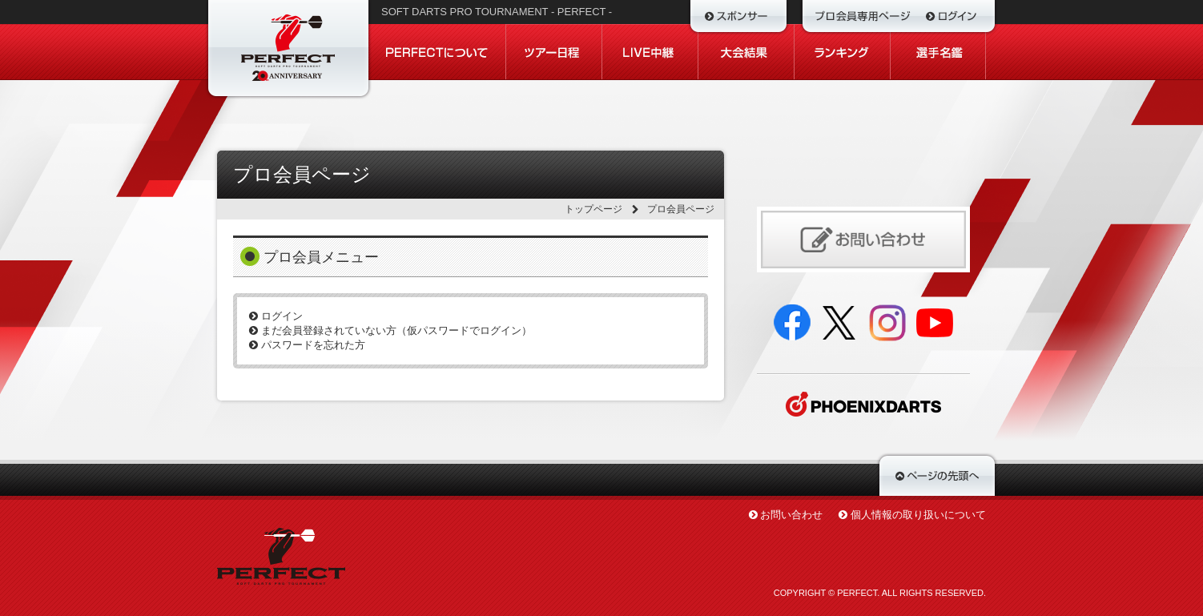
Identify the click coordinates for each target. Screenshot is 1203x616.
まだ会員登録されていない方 (390, 330)
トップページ (593, 209)
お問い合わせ (791, 515)
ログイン (276, 316)
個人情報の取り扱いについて (918, 515)
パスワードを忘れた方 (307, 345)
